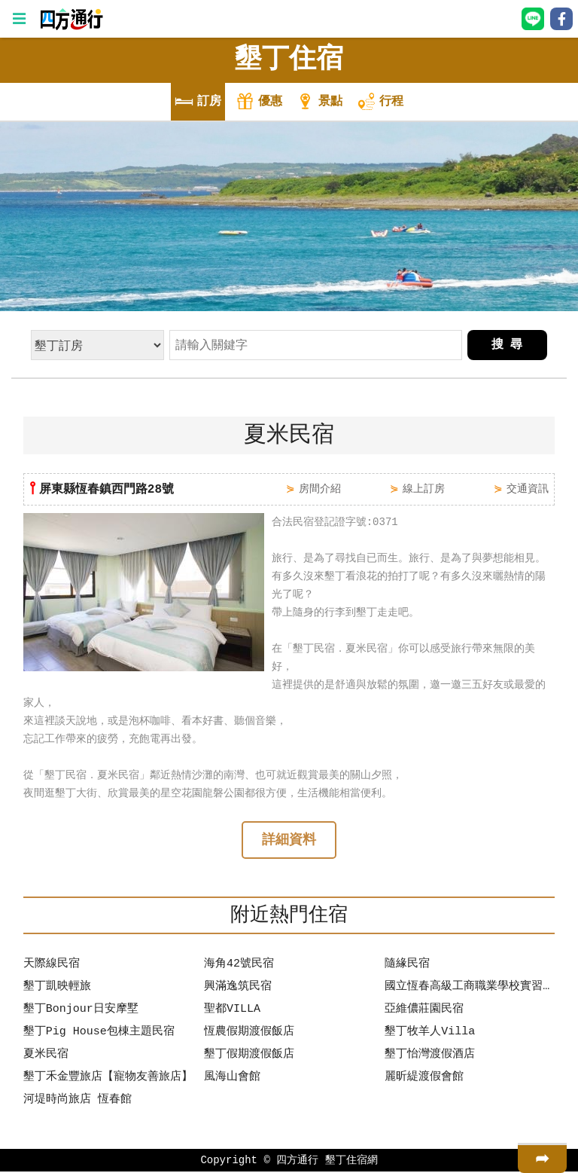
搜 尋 (507, 345)
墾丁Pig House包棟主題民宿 (99, 1033)
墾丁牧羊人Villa (430, 1033)
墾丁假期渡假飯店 (249, 1056)
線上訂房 (424, 488)
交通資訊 (528, 488)
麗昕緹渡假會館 (424, 1078)
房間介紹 (320, 488)
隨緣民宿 (407, 965)
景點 (319, 102)
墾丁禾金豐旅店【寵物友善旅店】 (108, 1078)
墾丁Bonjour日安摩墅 (80, 1011)
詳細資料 (289, 841)
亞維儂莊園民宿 (424, 1011)
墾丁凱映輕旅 (57, 988)
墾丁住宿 (289, 59)
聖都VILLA (232, 1011)
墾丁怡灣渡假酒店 (430, 1056)
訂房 (198, 102)
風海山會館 (232, 1078)
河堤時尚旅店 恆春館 (77, 1101)
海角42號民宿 (239, 965)
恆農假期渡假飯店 (249, 1033)
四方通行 (297, 1161)
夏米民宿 (45, 1056)
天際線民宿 (51, 965)
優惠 (259, 102)
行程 (380, 102)
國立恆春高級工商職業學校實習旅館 (470, 988)
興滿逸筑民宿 (238, 988)
